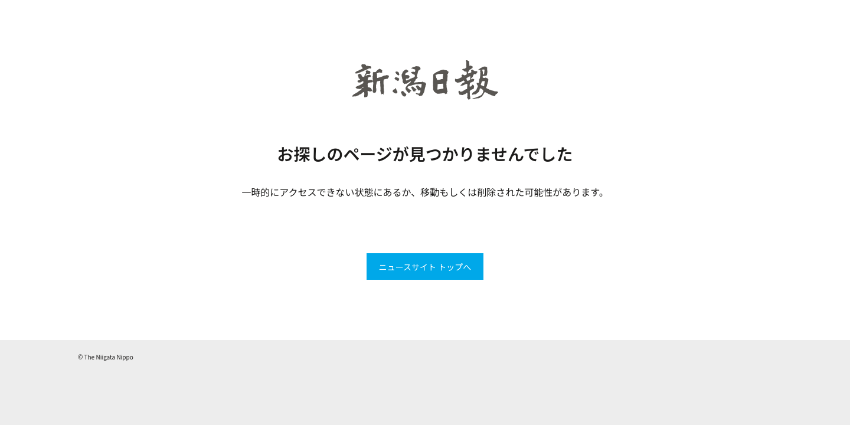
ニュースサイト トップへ (425, 267)
